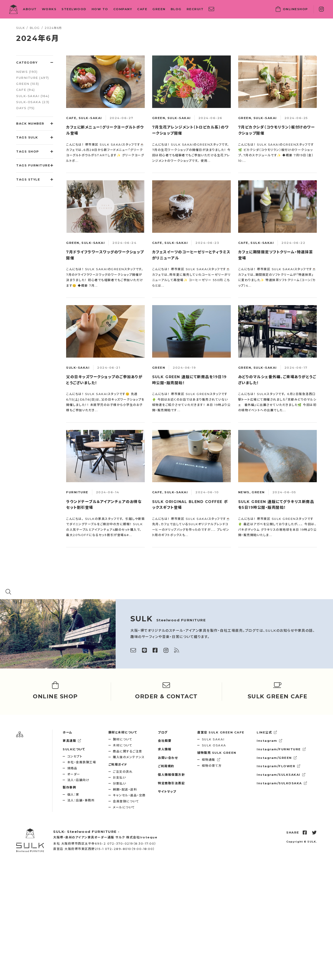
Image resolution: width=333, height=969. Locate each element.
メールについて (124, 807)
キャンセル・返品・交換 (129, 795)
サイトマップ (167, 791)
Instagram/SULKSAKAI (281, 774)
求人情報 (164, 749)
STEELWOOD (74, 9)
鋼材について (122, 739)
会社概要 (164, 740)
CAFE (142, 9)
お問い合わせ (168, 758)
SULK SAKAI (213, 739)
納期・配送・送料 (125, 789)
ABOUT (30, 9)
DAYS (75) (25, 108)
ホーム (67, 732)
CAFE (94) (25, 90)
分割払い (119, 783)
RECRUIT (195, 9)
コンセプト (75, 756)
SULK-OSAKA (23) (32, 102)
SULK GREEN (216, 752)
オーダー (73, 774)
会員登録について (126, 801)
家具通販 (72, 740)
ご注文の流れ (123, 771)
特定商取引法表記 (171, 783)
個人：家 (73, 794)
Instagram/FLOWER (279, 766)
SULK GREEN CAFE (220, 732)
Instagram (269, 740)
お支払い (119, 777)
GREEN (159, 9)
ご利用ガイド (117, 764)
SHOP (292, 9)
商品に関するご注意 (127, 751)
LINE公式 (267, 732)
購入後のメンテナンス (129, 757)
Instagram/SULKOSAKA (282, 783)
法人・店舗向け (78, 780)
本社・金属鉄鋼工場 (81, 762)
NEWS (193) (26, 72)
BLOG (176, 9)
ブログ (163, 732)
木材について (122, 745)
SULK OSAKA (214, 745)
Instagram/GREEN (277, 758)
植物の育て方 (212, 765)
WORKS (49, 9)
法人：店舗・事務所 (81, 800)
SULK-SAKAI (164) (32, 96)
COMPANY (122, 9)
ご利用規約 (166, 766)
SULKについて (74, 749)
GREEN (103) (27, 84)
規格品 (72, 768)
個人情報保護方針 (171, 774)
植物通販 (211, 759)
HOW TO (100, 9)
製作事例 (69, 787)
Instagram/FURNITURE (281, 749)
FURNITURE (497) (32, 78)
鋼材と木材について (122, 732)
